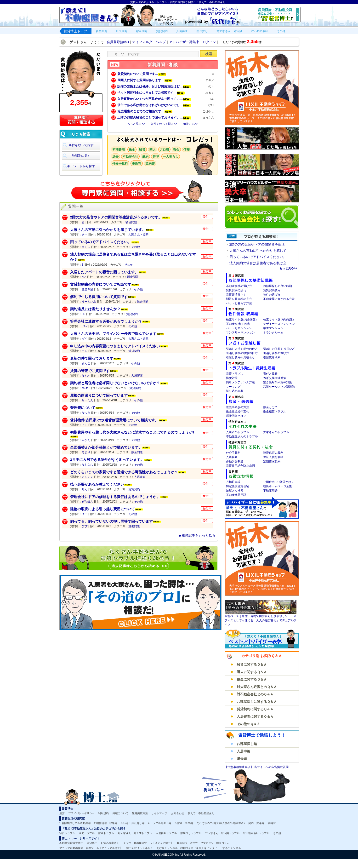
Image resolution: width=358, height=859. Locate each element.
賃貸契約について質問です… (142, 74)
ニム (84, 351)
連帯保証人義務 (273, 452)
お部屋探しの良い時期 (277, 286)
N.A (84, 277)
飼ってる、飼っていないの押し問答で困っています (111, 521)
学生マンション (273, 328)
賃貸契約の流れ (236, 290)
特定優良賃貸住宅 (237, 486)
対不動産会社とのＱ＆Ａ (255, 694)
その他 (135, 247)
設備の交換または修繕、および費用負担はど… (154, 86)
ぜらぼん (87, 501)
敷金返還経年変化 (237, 411)
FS (83, 314)
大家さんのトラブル (276, 432)
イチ (84, 425)
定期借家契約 (271, 461)
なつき (86, 412)
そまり (86, 452)
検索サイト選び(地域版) (278, 319)
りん (84, 489)
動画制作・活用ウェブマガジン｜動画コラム (203, 843)
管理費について (82, 408)
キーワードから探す (81, 166)
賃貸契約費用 (271, 290)
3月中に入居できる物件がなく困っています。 (107, 460)
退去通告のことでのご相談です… (145, 111)
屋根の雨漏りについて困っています (99, 395)
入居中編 (243, 751)
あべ (84, 234)
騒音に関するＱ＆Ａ (252, 664)
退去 (115, 156)
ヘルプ (161, 42)
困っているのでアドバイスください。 (100, 242)
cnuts (85, 388)
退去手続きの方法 (237, 407)
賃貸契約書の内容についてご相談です (100, 284)
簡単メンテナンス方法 (240, 382)
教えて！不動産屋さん (201, 813)
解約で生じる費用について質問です (99, 297)
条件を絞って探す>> (164, 124)
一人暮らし (170, 156)
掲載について (120, 813)
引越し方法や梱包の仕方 (242, 348)
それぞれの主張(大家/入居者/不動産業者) (220, 823)
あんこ (86, 363)
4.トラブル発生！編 (159, 823)
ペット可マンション (239, 328)
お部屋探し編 (247, 744)
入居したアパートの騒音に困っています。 (104, 272)
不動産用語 (270, 490)
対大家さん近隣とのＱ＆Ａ (257, 687)
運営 (62, 813)
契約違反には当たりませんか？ (95, 309)
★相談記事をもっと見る (196, 535)
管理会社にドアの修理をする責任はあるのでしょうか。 (115, 497)
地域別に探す (81, 155)
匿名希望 (87, 289)
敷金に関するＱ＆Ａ (252, 679)
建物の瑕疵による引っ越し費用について (102, 509)
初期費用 (118, 149)
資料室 (272, 823)
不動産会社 (130, 156)
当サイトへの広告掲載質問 (271, 767)
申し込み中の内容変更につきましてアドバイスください (115, 346)
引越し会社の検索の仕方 (242, 353)
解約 (145, 156)
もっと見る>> (136, 124)
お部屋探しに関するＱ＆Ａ (257, 702)
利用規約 (103, 813)
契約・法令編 (256, 823)
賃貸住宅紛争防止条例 (240, 465)
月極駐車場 (233, 482)
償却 (186, 149)
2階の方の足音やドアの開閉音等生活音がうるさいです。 (116, 217)
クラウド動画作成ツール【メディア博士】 (148, 843)
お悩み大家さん (110, 843)
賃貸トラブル (234, 373)
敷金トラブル (106, 833)
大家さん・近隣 (138, 234)
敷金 (132, 149)
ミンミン (87, 477)
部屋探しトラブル (190, 833)
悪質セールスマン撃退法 (279, 386)
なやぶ (86, 375)
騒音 (142, 149)
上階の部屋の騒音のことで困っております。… (154, 117)
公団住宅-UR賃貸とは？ (278, 482)
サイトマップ (159, 813)
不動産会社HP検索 (238, 324)
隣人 (152, 149)
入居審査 (137, 375)
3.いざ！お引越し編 (132, 823)
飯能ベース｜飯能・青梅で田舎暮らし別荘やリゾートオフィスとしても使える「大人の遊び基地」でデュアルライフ (260, 620)
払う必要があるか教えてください (97, 484)
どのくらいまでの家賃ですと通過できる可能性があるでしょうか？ (124, 472)
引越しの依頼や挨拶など (279, 348)
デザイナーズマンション (279, 324)
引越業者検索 (271, 357)
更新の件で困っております (91, 358)
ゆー (84, 514)
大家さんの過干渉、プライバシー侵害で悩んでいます (113, 334)
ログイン (209, 42)
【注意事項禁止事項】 (239, 767)
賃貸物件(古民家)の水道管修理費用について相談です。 (114, 420)
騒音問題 (131, 222)
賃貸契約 (132, 314)
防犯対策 (232, 378)
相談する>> (190, 124)
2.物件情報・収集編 (105, 823)
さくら (86, 247)
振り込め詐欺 (234, 391)
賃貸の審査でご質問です (90, 371)
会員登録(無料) (118, 42)
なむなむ (87, 464)
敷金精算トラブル (274, 411)
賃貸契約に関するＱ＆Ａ (255, 709)
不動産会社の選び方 (239, 286)
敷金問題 (137, 452)
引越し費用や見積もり (240, 357)
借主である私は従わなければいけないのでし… (154, 105)
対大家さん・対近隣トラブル (135, 833)
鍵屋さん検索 (234, 490)
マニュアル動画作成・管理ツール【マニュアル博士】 (91, 848)
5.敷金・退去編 (184, 823)
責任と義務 (270, 373)
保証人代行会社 (273, 457)
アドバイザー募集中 (184, 42)
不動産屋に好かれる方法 (279, 299)
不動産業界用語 (236, 495)
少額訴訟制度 (234, 461)
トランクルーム (273, 332)
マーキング (233, 386)
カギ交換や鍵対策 (274, 378)
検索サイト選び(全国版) (241, 319)
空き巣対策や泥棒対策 (277, 382)
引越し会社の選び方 (276, 353)
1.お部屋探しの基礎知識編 (75, 823)
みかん (86, 440)
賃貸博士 (92, 843)
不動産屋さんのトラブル (242, 436)
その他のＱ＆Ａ (248, 724)
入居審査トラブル (166, 833)
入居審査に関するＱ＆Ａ (255, 716)
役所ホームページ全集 (277, 486)
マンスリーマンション (240, 332)
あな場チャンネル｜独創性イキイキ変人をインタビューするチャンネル (199, 848)
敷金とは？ (270, 407)
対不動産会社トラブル (256, 833)
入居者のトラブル (237, 432)
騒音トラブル (67, 833)
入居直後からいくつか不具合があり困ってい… (154, 99)
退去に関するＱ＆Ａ (252, 672)
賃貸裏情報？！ (236, 294)
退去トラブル (87, 833)
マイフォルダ (142, 42)
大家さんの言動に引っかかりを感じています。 (108, 230)
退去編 (242, 759)
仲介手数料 (120, 163)
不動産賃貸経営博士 (71, 843)
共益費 (164, 149)
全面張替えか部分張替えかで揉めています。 (106, 447)
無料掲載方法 (140, 813)
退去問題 (142, 301)
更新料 (136, 163)
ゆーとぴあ (89, 301)
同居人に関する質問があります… (145, 80)
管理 (156, 156)
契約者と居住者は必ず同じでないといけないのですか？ (115, 383)
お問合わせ (177, 813)
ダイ (84, 338)
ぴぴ (84, 526)
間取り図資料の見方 (239, 299)
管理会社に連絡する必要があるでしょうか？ (106, 321)
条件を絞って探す (81, 145)
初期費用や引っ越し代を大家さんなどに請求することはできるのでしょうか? (132, 432)
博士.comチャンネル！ (139, 848)
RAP (84, 326)
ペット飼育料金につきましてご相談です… (151, 92)
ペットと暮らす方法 (239, 303)
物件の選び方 (271, 294)
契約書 (150, 163)
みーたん (87, 400)
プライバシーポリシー (81, 813)
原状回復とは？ (236, 416)
